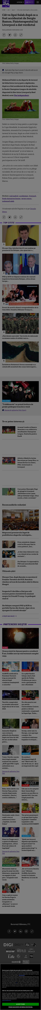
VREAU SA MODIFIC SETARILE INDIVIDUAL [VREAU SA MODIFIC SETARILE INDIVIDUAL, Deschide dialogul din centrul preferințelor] (20, 1007)
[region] (20, 987)
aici (16, 982)
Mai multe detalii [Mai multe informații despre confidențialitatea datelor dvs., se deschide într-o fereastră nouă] (22, 975)
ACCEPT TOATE (20, 1004)
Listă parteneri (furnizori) (6, 1000)
